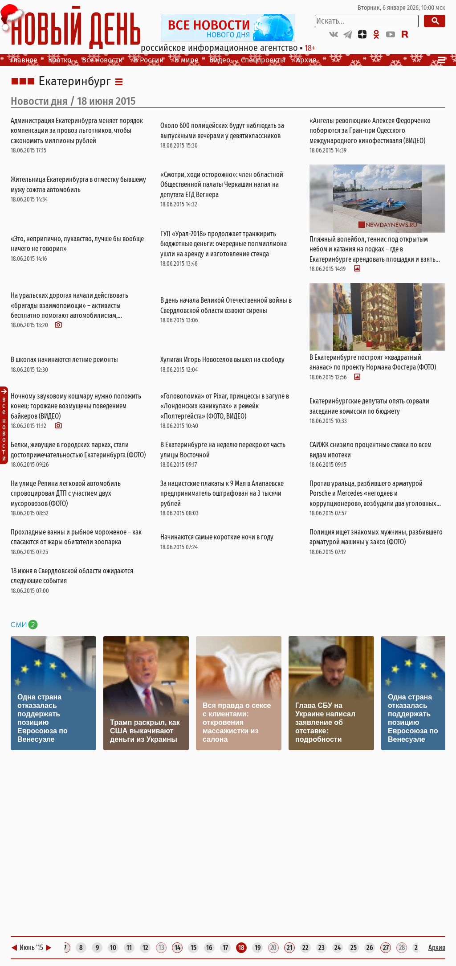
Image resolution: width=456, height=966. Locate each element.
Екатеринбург (74, 81)
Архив (306, 60)
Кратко (59, 60)
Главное (24, 60)
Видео (219, 60)
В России (149, 60)
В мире (187, 60)
